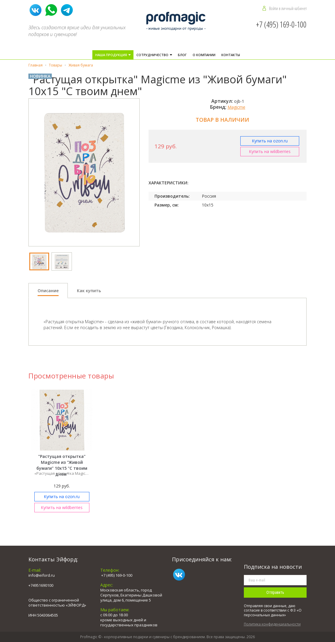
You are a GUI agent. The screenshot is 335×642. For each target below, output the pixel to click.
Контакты (230, 55)
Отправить (275, 592)
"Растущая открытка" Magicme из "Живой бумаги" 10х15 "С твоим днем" (61, 465)
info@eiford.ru (41, 575)
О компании (204, 55)
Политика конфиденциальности (272, 624)
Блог (182, 55)
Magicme (236, 107)
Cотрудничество (152, 55)
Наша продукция (111, 55)
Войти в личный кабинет (288, 8)
